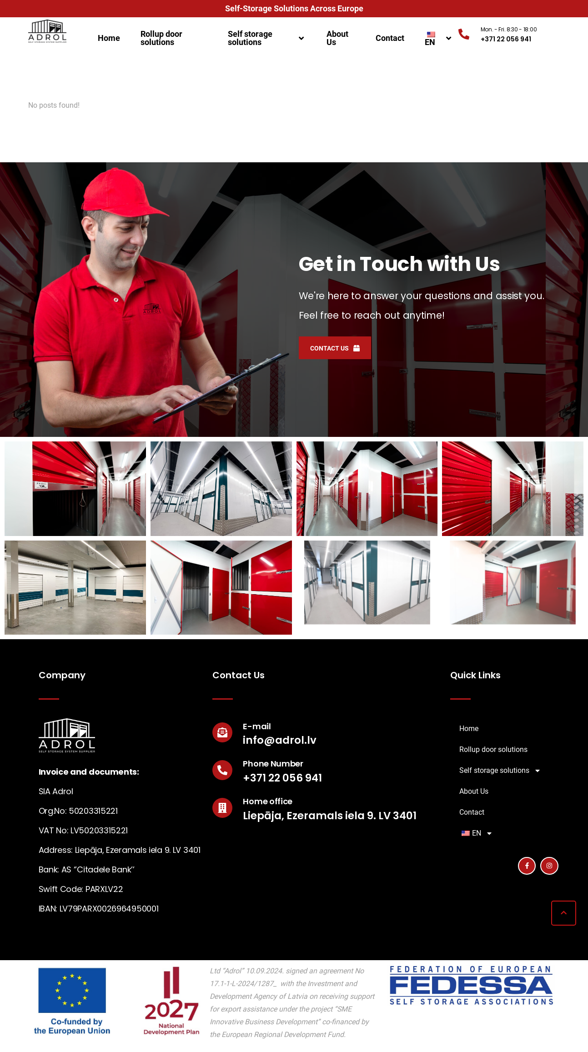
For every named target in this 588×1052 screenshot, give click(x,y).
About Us (337, 38)
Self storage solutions (267, 38)
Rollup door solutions (161, 38)
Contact (390, 38)
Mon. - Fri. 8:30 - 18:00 (509, 29)
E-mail (257, 726)
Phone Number (273, 763)
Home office (267, 801)
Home (109, 38)
